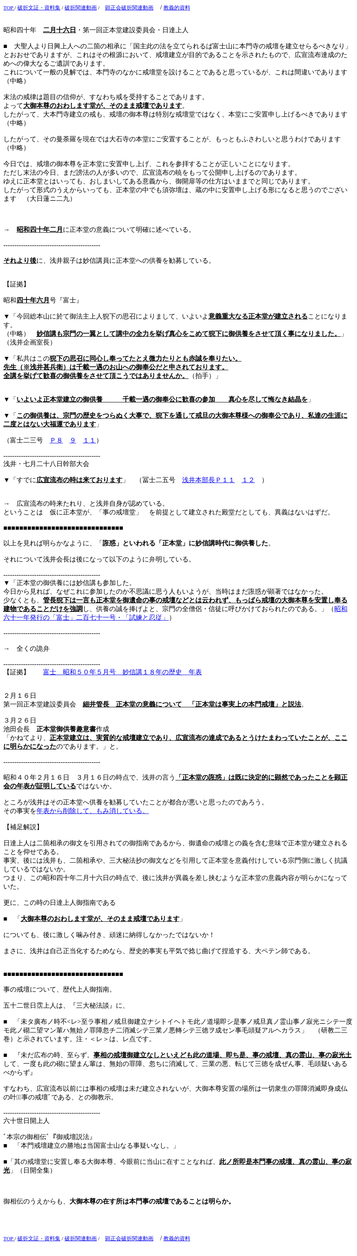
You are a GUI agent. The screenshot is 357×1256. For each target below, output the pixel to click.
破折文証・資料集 (38, 8)
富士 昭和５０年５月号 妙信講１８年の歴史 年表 (122, 672)
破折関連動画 (81, 8)
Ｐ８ (56, 440)
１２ (248, 479)
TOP (8, 8)
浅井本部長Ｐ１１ (208, 479)
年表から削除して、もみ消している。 (92, 810)
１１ (89, 440)
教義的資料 (176, 8)
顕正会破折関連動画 (129, 8)
